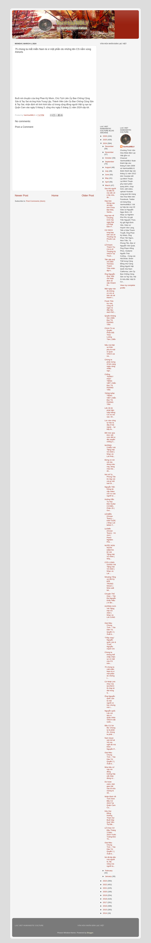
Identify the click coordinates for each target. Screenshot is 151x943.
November (109, 152)
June (107, 175)
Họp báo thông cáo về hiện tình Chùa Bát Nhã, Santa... (110, 206)
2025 (105, 140)
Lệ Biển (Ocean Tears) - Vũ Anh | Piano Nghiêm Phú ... (110, 535)
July (107, 171)
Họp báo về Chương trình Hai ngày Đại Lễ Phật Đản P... (109, 221)
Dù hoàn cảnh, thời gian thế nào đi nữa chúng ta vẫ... (110, 787)
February (108, 871)
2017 (105, 902)
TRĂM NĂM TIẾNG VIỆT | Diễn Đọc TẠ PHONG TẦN (110, 398)
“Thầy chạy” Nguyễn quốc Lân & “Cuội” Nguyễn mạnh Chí (110, 643)
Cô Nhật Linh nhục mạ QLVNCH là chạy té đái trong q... (110, 687)
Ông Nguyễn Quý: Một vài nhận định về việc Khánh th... (110, 279)
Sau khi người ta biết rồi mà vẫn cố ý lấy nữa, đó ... (110, 192)
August (108, 167)
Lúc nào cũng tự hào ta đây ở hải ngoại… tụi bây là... (110, 424)
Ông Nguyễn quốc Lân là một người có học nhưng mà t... (110, 701)
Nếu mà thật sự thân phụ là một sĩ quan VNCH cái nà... (110, 350)
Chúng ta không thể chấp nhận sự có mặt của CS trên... (110, 657)
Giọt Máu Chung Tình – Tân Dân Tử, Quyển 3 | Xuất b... (110, 628)
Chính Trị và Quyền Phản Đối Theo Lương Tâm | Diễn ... (110, 334)
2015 (105, 910)
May (107, 178)
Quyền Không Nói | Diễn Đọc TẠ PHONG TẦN (110, 320)
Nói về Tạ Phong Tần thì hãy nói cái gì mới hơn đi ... (110, 478)
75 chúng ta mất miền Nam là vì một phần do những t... (109, 672)
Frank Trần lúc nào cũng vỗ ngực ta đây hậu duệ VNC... (110, 306)
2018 (105, 899)
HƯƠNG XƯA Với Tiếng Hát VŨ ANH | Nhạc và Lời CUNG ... (110, 612)
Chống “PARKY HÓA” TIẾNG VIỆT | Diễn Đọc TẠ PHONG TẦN (110, 382)
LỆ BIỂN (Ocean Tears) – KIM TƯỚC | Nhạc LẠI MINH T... (110, 519)
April (107, 182)
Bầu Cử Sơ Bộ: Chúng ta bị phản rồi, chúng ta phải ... (110, 730)
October (108, 158)
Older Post (88, 195)
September (109, 162)
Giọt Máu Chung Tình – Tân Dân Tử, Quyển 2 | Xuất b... (110, 758)
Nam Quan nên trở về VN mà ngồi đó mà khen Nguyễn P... (110, 743)
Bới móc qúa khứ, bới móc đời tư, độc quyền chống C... (110, 437)
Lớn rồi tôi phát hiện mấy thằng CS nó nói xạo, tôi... (110, 412)
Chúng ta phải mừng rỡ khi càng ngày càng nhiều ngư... (110, 365)
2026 (105, 136)
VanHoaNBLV (129, 147)
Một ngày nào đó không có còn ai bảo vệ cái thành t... (110, 293)
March (108, 185)
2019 (105, 895)
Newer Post (21, 195)
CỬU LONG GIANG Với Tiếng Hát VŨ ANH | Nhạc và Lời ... (110, 567)
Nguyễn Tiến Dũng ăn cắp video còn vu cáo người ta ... (110, 491)
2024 (105, 143)
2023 (105, 881)
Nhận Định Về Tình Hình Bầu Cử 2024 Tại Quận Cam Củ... (110, 802)
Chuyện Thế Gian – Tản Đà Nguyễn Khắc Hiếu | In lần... (110, 598)
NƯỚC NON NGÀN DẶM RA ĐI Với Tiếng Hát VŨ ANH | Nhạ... (110, 552)
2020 (105, 892)
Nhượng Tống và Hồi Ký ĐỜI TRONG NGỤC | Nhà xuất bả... (110, 583)
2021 (105, 888)
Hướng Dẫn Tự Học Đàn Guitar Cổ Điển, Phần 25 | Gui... (110, 504)
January (108, 876)
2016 (105, 906)
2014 (105, 913)
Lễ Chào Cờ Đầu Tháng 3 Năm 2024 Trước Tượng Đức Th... (110, 833)
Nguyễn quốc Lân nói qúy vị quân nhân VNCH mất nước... (110, 716)
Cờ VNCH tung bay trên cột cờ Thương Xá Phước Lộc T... (110, 235)
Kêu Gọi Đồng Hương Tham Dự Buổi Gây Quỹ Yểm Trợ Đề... (109, 817)
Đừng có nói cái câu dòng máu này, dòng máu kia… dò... (110, 465)
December (109, 146)
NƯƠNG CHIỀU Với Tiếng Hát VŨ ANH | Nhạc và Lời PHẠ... (110, 450)
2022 (105, 885)
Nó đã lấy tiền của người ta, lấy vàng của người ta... (110, 861)
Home (55, 195)
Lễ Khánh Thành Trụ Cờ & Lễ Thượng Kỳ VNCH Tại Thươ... (110, 250)
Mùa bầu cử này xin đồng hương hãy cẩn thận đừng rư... (110, 772)
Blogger (90, 933)
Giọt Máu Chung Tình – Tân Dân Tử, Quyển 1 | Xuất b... (110, 848)
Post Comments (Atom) (35, 201)
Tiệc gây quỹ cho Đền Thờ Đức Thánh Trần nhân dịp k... (110, 265)
